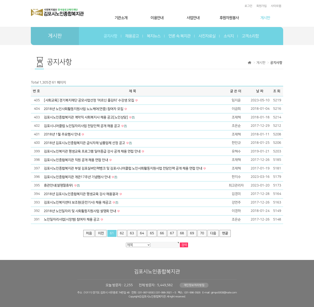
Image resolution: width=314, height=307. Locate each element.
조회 (277, 91)
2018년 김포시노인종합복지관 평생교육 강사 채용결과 (81, 194)
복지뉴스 (153, 36)
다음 (213, 233)
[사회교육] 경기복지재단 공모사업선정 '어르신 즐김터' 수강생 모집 (89, 100)
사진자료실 (206, 36)
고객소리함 (250, 36)
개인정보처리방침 (194, 285)
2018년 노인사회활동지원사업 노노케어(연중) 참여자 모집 (84, 109)
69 (192, 233)
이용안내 (157, 18)
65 (152, 233)
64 (142, 233)
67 (172, 233)
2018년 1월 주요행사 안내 (62, 134)
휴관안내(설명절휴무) (59, 185)
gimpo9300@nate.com (224, 292)
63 (132, 233)
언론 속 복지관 (179, 36)
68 (182, 233)
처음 (89, 233)
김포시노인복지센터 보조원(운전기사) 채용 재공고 (78, 202)
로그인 (248, 6)
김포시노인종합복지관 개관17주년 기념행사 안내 (77, 177)
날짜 (260, 91)
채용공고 (132, 36)
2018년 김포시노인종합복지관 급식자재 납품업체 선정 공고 (85, 143)
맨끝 (225, 233)
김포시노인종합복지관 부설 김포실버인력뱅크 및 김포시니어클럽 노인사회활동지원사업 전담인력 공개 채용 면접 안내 (123, 168)
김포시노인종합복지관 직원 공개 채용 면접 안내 (76, 160)
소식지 (228, 36)
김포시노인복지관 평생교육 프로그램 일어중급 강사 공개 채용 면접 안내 (92, 151)
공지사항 (110, 36)
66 (162, 233)
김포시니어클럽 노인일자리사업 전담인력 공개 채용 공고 (82, 126)
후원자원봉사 (229, 18)
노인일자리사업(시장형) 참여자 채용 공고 (72, 219)
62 (122, 233)
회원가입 (261, 6)
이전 (101, 233)
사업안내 (193, 18)
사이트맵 (276, 6)
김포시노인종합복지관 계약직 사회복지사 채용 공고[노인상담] (86, 117)
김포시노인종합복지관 (157, 271)
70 (202, 233)
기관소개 (121, 18)
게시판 (265, 18)
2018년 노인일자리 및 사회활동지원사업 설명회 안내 (80, 211)
